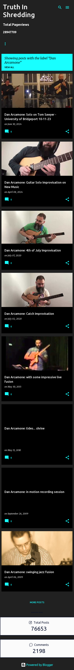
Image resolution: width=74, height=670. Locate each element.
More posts (37, 602)
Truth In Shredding (19, 10)
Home (6, 44)
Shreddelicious (44, 44)
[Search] (60, 7)
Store (22, 44)
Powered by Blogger (37, 664)
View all (9, 67)
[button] (67, 131)
